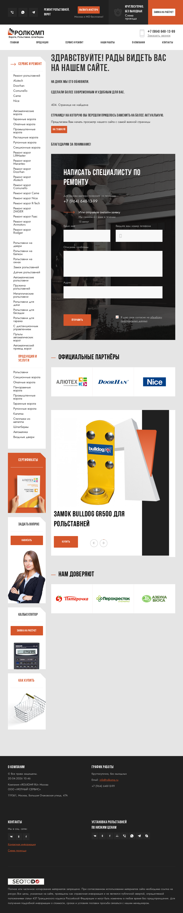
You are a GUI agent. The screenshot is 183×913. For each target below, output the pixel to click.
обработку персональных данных (141, 319)
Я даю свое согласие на (141, 319)
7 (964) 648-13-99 (161, 31)
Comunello (20, 90)
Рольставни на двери (22, 244)
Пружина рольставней (21, 287)
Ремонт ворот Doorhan (22, 170)
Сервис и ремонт (74, 42)
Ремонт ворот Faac (25, 216)
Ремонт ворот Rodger (22, 231)
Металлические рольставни (23, 295)
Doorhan (18, 85)
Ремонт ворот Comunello (22, 187)
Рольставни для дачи (23, 303)
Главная (14, 42)
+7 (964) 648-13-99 (81, 201)
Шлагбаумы (21, 426)
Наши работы (108, 42)
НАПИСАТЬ (27, 540)
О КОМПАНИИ (138, 42)
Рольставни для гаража (23, 319)
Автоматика (20, 431)
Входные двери (23, 437)
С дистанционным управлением (25, 328)
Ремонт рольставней (26, 75)
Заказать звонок (159, 35)
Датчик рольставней (26, 272)
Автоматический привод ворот (23, 347)
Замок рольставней (26, 267)
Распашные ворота (25, 137)
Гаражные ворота (24, 119)
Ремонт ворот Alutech (22, 178)
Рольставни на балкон (22, 252)
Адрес (67, 282)
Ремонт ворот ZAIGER (22, 210)
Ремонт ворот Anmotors (22, 223)
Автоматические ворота (23, 112)
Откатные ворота (24, 124)
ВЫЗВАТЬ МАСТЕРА (88, 9)
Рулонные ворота (24, 142)
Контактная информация (22, 844)
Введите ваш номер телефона (133, 226)
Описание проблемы (76, 247)
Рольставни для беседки (23, 311)
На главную (59, 129)
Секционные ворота (26, 147)
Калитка (18, 413)
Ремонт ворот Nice (25, 198)
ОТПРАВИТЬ (77, 320)
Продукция (42, 42)
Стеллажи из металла (21, 420)
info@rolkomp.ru (109, 780)
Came (17, 95)
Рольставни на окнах (22, 261)
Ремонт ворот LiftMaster (22, 154)
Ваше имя (69, 226)
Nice (16, 100)
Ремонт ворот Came (26, 193)
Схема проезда (131, 17)
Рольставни (20, 372)
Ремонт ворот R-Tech (26, 203)
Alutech (18, 80)
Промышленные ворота (24, 131)
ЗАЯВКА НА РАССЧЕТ (164, 12)
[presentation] (85, 307)
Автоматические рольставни (23, 279)
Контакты (167, 42)
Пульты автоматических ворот (23, 337)
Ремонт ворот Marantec (22, 162)
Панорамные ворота (22, 389)
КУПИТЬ (72, 541)
